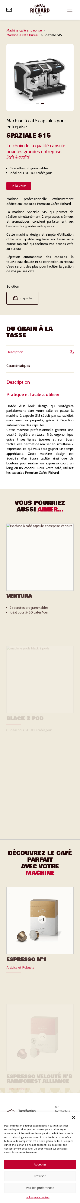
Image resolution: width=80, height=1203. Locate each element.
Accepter (40, 1164)
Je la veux (19, 186)
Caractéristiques (40, 366)
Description (40, 352)
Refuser (40, 1176)
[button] (73, 1117)
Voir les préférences (40, 1188)
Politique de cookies (37, 1197)
